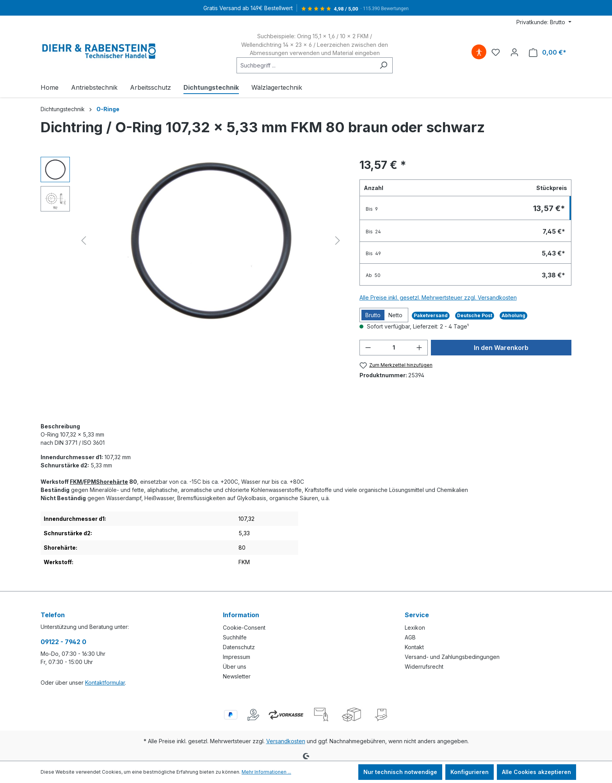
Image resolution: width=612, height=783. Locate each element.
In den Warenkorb (501, 348)
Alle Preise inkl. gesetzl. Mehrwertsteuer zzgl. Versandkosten (438, 297)
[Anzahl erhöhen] (419, 347)
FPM (90, 481)
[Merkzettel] (495, 52)
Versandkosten (285, 741)
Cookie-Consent (244, 627)
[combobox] (306, 65)
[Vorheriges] (83, 240)
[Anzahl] (393, 347)
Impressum (236, 656)
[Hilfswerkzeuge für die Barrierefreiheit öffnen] (478, 52)
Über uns (234, 666)
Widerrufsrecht (424, 666)
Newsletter (237, 676)
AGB (410, 637)
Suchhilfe (235, 637)
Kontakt (414, 647)
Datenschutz (239, 647)
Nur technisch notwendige (400, 772)
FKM (76, 481)
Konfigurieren (469, 772)
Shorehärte (112, 481)
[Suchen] (383, 65)
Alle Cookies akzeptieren (536, 772)
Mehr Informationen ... (266, 772)
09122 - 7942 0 (63, 642)
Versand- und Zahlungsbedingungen (452, 656)
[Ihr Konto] (514, 52)
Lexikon (415, 627)
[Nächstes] (337, 240)
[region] (192, 241)
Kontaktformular (105, 682)
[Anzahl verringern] (368, 347)
